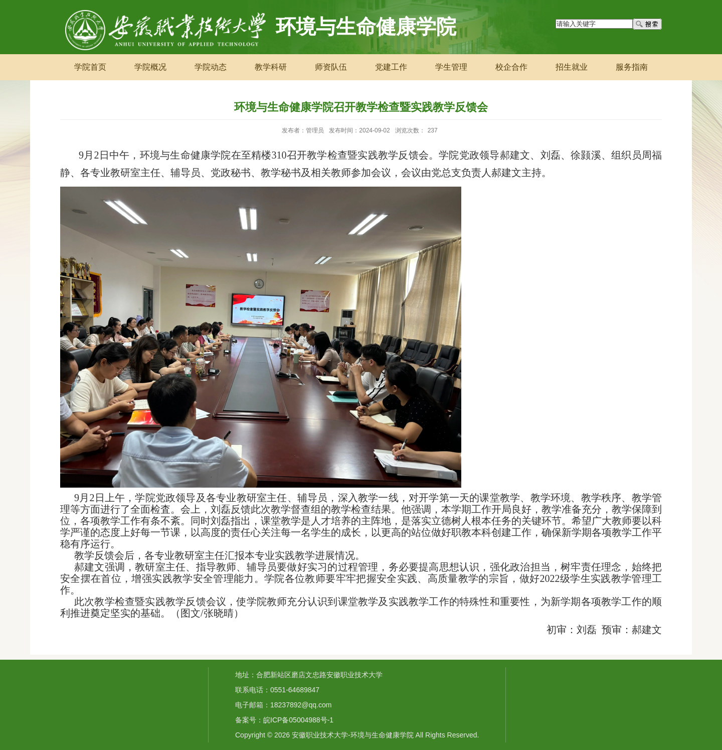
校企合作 (511, 67)
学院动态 (211, 67)
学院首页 (90, 67)
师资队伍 (331, 67)
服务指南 (632, 67)
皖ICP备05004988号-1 (298, 720)
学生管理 (451, 67)
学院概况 (150, 67)
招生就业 (572, 67)
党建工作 (391, 67)
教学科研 (271, 67)
